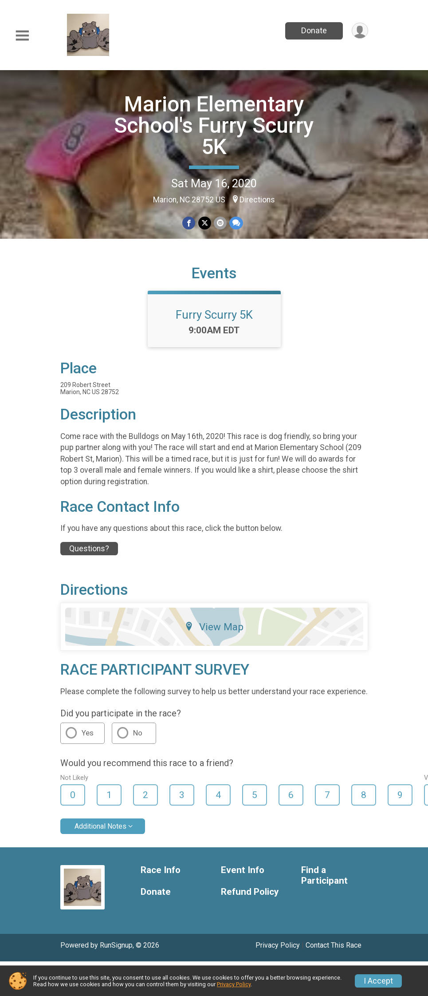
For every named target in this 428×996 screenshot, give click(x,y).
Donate (313, 30)
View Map (214, 626)
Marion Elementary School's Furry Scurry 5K (214, 125)
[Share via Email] (220, 223)
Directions (257, 199)
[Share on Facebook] (189, 223)
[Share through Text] (236, 223)
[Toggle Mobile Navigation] (22, 36)
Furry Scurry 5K (214, 314)
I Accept (378, 980)
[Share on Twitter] (204, 223)
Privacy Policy (277, 945)
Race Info (161, 870)
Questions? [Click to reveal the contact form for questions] (89, 548)
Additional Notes (100, 826)
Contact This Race (333, 945)
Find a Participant (324, 875)
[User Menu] (360, 31)
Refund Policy (250, 892)
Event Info (242, 870)
